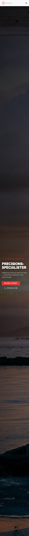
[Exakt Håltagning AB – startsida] (7, 3)
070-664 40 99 (10, 288)
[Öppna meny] (26, 3)
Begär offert (10, 283)
